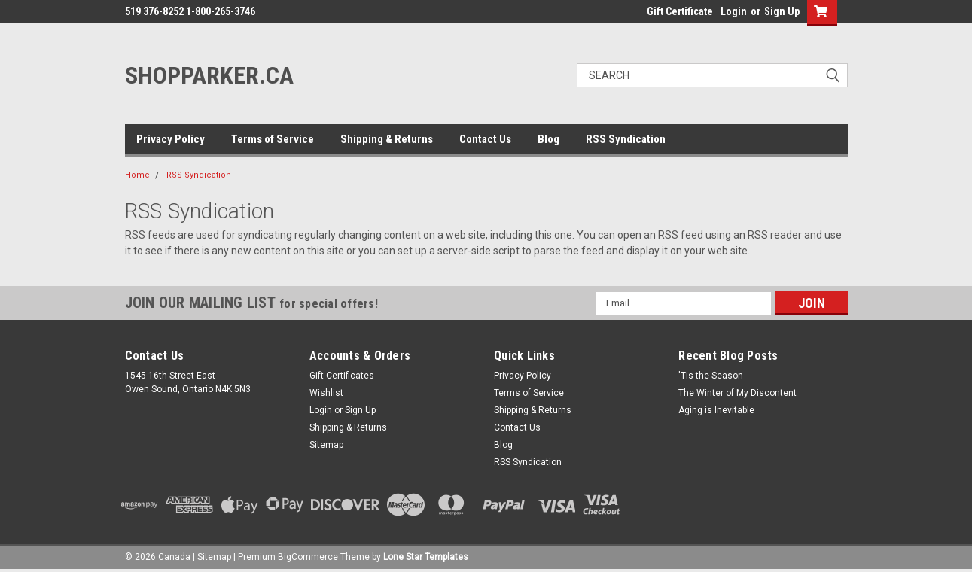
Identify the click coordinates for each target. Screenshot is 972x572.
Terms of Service (272, 139)
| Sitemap (212, 557)
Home (137, 175)
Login (734, 11)
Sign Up (782, 11)
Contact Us (485, 139)
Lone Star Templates (425, 557)
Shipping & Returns (386, 139)
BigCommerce (308, 557)
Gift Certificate (680, 11)
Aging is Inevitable (716, 410)
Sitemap (326, 445)
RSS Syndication (626, 139)
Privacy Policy (170, 139)
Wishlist (326, 393)
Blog (548, 139)
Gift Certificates (341, 375)
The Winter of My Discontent (737, 393)
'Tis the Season (710, 375)
